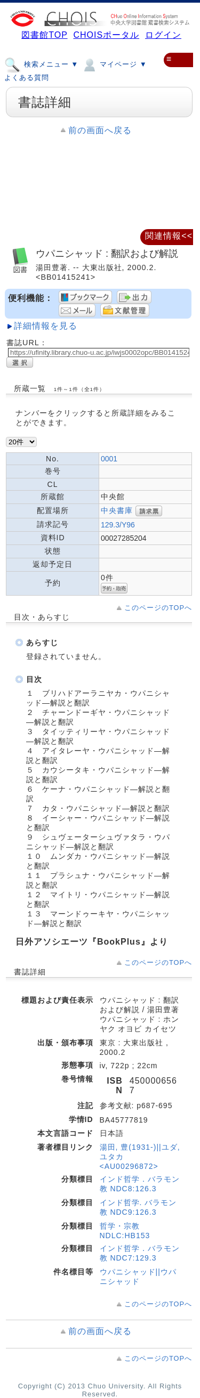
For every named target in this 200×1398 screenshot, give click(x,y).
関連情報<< (169, 235)
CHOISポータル (106, 34)
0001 (109, 458)
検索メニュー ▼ (41, 64)
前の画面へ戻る (100, 130)
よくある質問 (26, 78)
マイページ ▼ (114, 64)
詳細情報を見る (45, 325)
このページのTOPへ (158, 608)
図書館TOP (44, 34)
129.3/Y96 (118, 525)
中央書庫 (117, 510)
